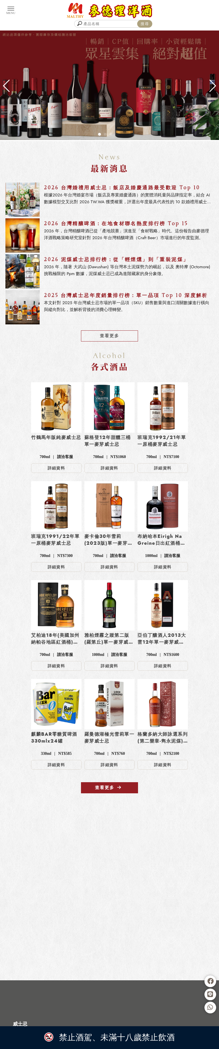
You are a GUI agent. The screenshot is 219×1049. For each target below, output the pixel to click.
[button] (99, 134)
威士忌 (20, 1023)
